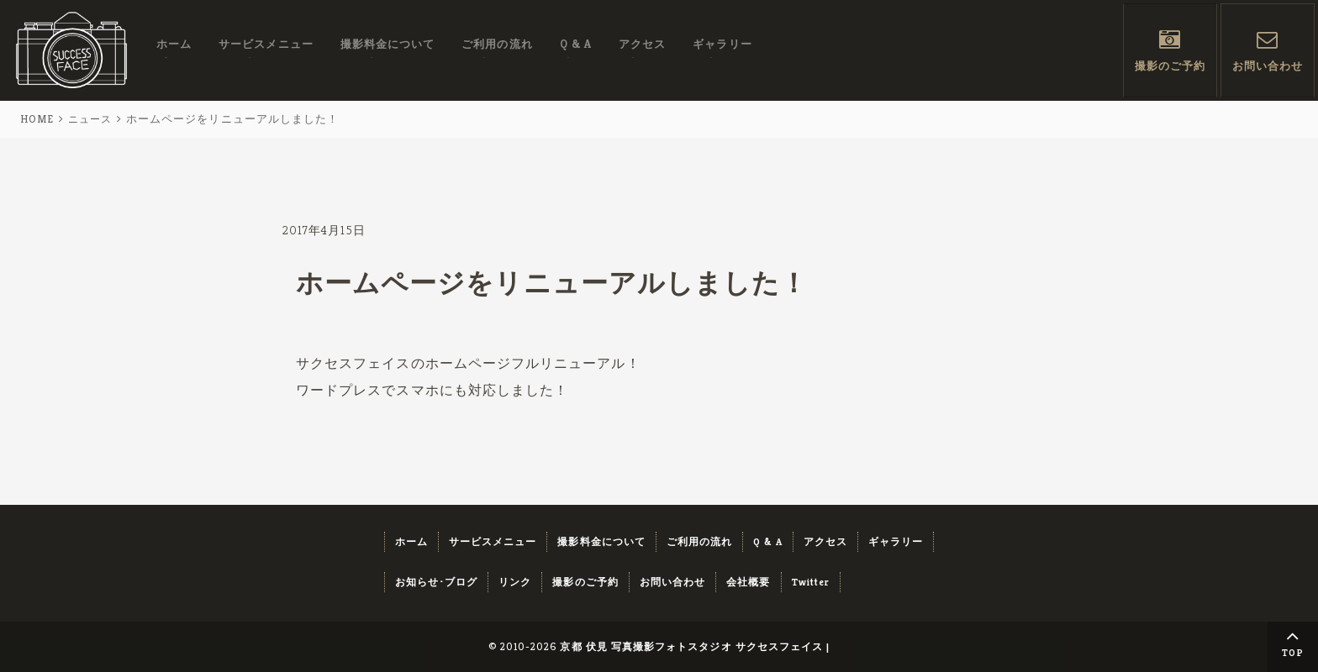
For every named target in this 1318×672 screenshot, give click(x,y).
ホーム (174, 49)
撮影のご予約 (1170, 68)
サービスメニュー (266, 49)
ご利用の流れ (496, 49)
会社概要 (748, 581)
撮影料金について (387, 49)
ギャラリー (722, 49)
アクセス (642, 49)
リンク (514, 581)
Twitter (811, 581)
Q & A (576, 49)
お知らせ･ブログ (436, 581)
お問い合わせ (1267, 68)
